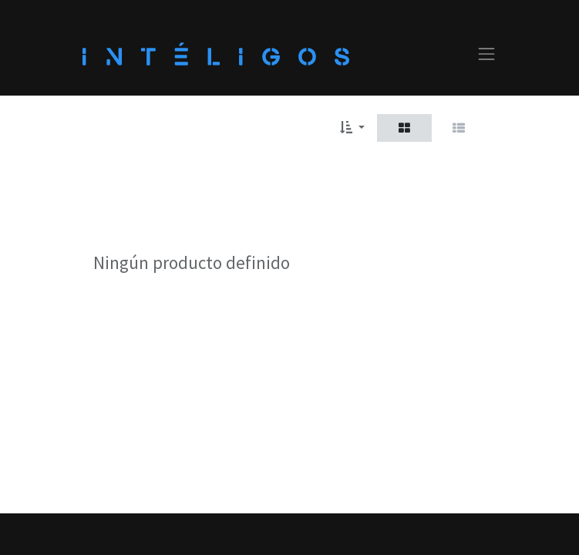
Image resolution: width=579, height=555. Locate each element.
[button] (352, 127)
